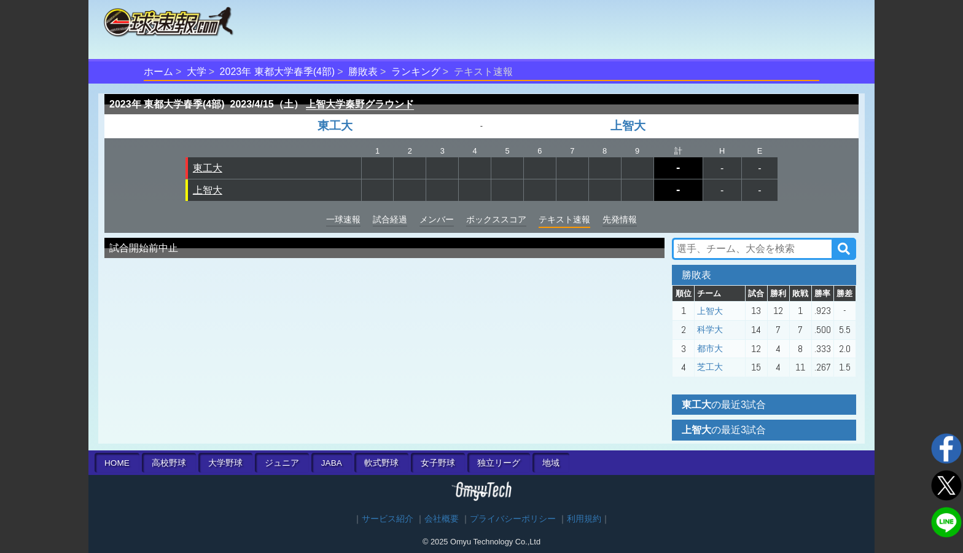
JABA (331, 463)
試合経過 (390, 219)
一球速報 (343, 219)
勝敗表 (363, 71)
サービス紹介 (387, 519)
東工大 (335, 125)
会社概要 (441, 519)
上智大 (627, 125)
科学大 (710, 329)
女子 (438, 463)
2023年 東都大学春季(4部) (277, 71)
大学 (196, 71)
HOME (117, 463)
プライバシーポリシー (513, 519)
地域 (550, 463)
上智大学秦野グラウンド (360, 104)
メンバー (436, 219)
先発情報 (619, 219)
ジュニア (282, 463)
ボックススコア (496, 219)
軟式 (381, 463)
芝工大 (710, 366)
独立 (498, 463)
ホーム (158, 71)
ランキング (415, 71)
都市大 (710, 348)
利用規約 (584, 519)
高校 (169, 463)
